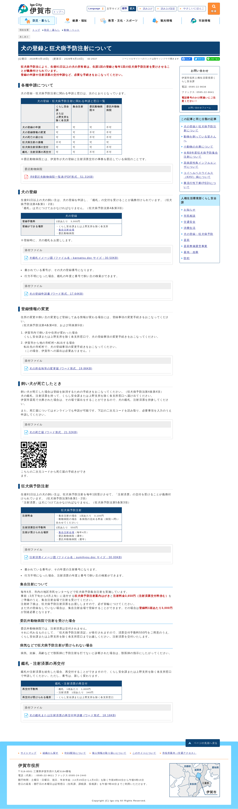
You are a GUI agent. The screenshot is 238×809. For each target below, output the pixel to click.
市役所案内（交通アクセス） (179, 753)
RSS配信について (75, 753)
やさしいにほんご (193, 8)
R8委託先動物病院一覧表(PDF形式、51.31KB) (59, 177)
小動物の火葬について (198, 146)
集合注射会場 (66, 230)
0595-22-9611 (45, 775)
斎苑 (187, 240)
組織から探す (50, 753)
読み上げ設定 (168, 8)
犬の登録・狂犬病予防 (198, 234)
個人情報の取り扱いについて (109, 753)
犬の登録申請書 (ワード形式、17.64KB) (53, 293)
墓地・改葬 (191, 252)
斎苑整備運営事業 (195, 246)
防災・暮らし (52, 30)
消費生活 (189, 228)
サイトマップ (28, 753)
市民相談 (189, 216)
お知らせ (189, 210)
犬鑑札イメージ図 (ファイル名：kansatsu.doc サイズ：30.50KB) (71, 258)
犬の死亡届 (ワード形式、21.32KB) (50, 432)
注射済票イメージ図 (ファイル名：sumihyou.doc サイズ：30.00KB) (73, 557)
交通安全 (189, 222)
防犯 (187, 258)
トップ (36, 30)
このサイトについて (144, 753)
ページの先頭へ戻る (205, 743)
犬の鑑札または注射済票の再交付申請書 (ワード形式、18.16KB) (70, 715)
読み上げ (147, 8)
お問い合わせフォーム (199, 108)
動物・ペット (72, 30)
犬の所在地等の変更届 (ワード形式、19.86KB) (58, 368)
